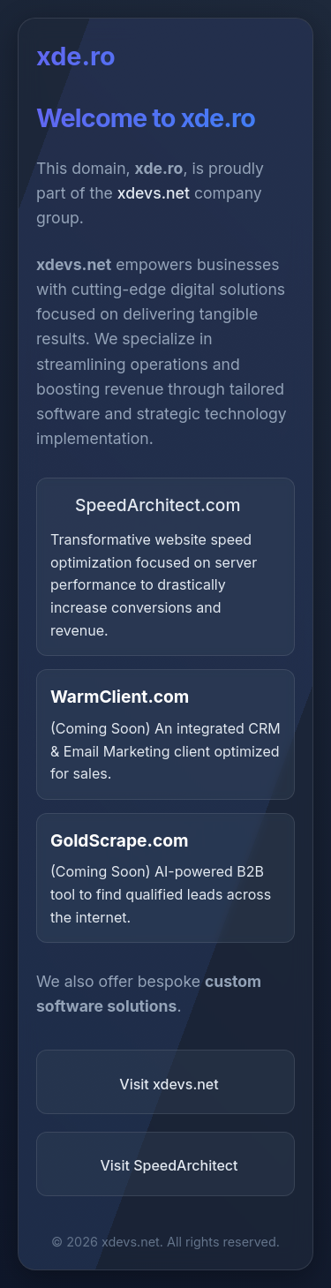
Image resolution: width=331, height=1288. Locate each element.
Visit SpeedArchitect (168, 1165)
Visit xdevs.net (168, 1084)
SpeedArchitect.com (145, 505)
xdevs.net (153, 193)
